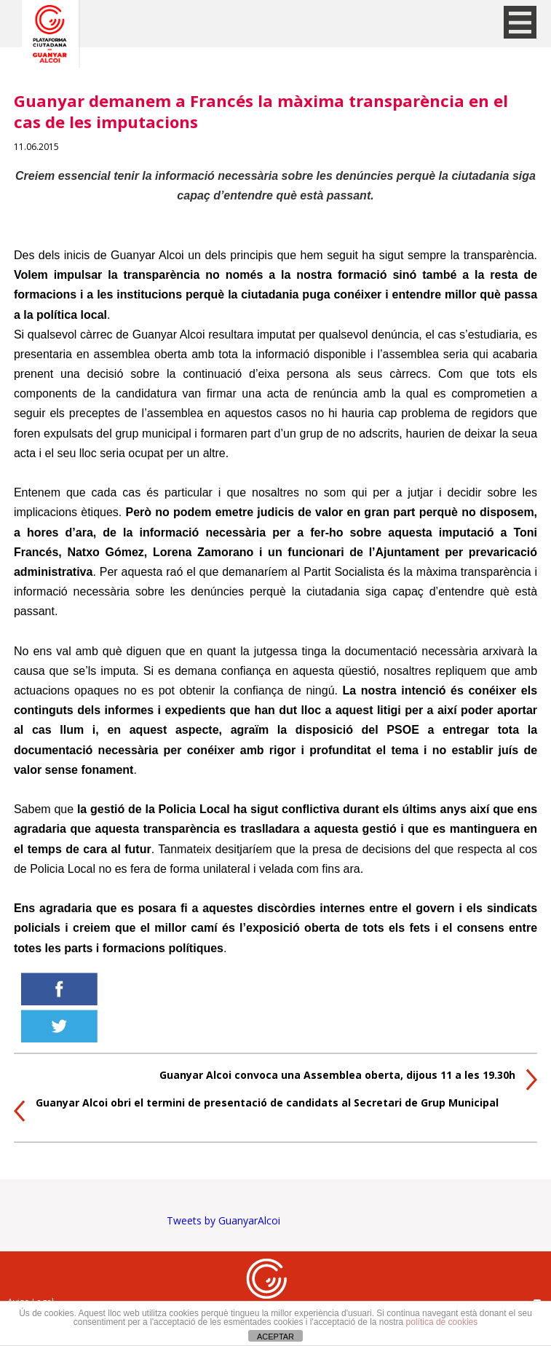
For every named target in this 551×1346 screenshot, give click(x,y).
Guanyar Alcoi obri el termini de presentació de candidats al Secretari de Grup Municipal (267, 1102)
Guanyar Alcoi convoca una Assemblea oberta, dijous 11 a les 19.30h (337, 1075)
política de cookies (442, 1322)
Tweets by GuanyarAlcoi (223, 1220)
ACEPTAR (275, 1336)
